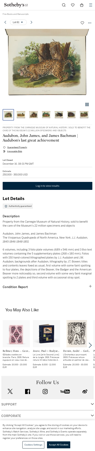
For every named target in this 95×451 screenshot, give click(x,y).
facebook (27, 391)
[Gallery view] (87, 104)
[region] (47, 435)
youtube (65, 392)
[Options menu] (18, 22)
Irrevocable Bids (14, 151)
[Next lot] (31, 22)
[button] (47, 64)
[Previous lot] (5, 22)
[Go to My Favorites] (72, 5)
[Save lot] (82, 23)
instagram (45, 391)
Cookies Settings (33, 444)
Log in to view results (47, 185)
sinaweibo (84, 391)
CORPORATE (11, 416)
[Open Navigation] (90, 4)
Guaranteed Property (17, 147)
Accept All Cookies (58, 444)
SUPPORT (9, 404)
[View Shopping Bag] (82, 5)
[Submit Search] (63, 5)
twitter (10, 391)
